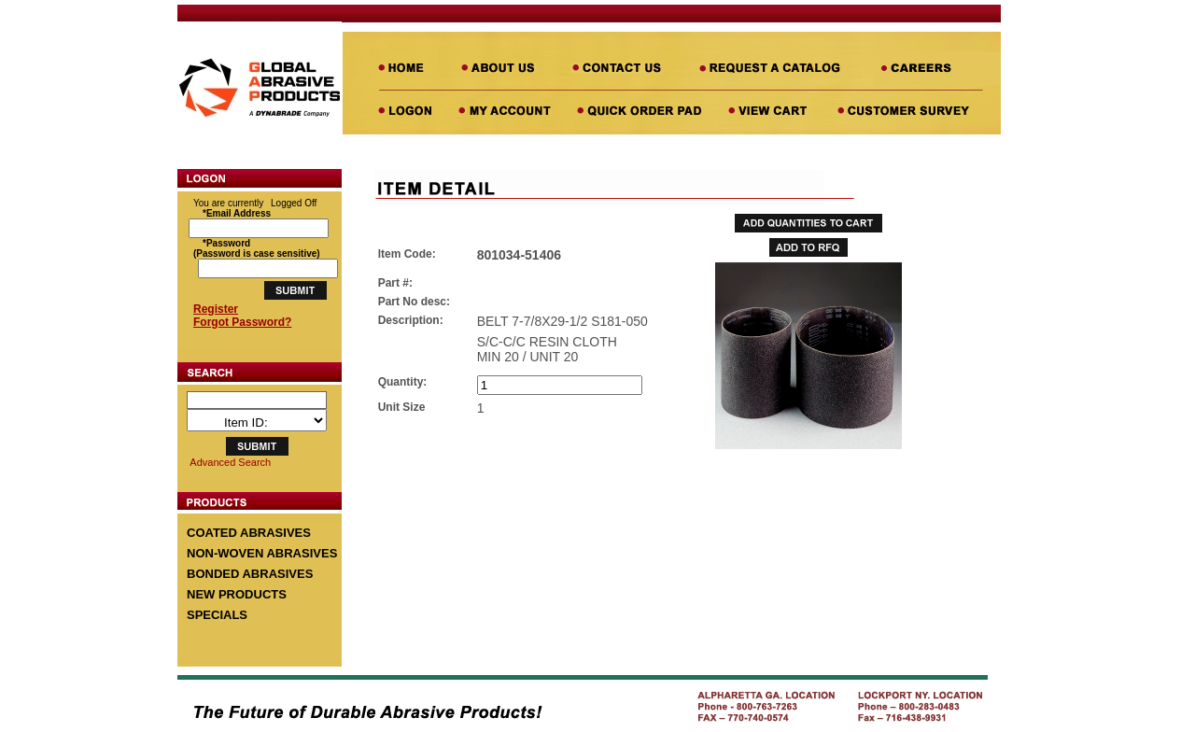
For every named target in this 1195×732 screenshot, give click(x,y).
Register (215, 309)
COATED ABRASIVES (249, 533)
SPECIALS (217, 615)
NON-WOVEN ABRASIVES (262, 553)
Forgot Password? (242, 322)
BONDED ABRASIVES (250, 574)
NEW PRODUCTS (237, 594)
